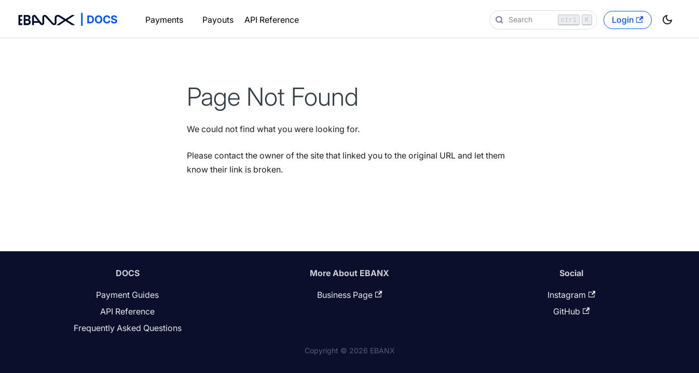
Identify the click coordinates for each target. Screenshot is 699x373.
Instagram (571, 295)
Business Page (349, 295)
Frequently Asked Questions (128, 328)
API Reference (271, 20)
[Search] (543, 20)
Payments (164, 20)
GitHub (571, 311)
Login (627, 20)
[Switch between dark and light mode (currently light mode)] (667, 19)
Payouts (218, 20)
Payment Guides (127, 295)
